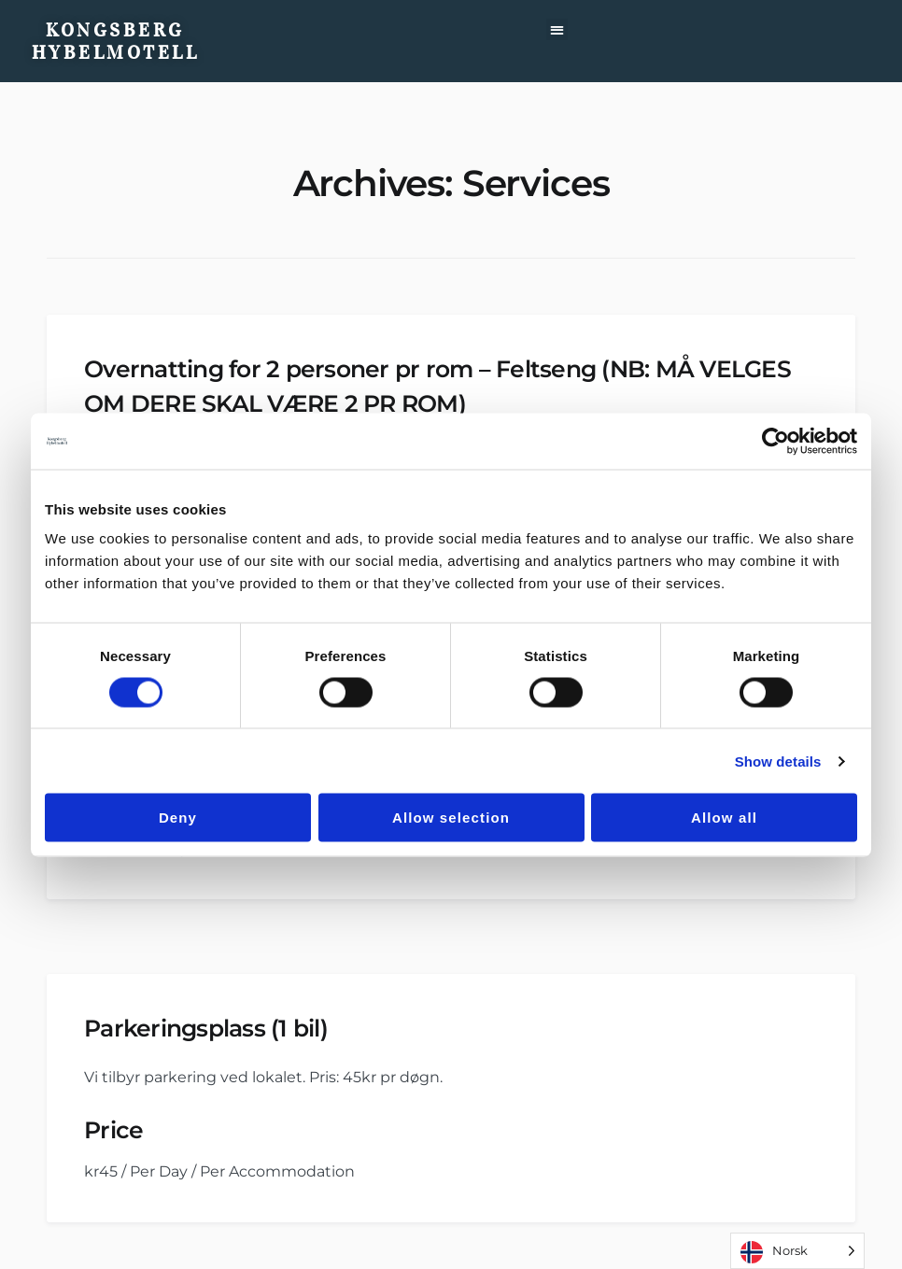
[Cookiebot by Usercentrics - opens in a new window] (775, 441)
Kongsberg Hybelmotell (116, 41)
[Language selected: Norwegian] (797, 1251)
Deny (178, 817)
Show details (778, 760)
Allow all (724, 817)
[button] (557, 29)
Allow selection (451, 817)
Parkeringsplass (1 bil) (206, 1028)
